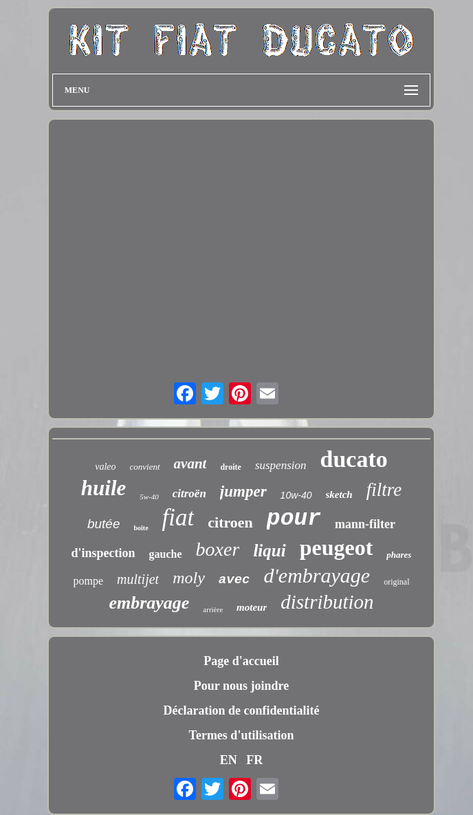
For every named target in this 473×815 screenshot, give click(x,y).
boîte (140, 528)
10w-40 (296, 495)
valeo (105, 466)
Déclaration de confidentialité (242, 710)
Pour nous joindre (241, 686)
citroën (189, 493)
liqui (269, 550)
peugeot (336, 547)
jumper (243, 491)
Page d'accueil (241, 661)
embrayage (149, 603)
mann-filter (365, 524)
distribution (326, 602)
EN (228, 760)
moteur (251, 607)
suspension (281, 465)
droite (230, 467)
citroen (230, 522)
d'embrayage (316, 575)
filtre (384, 489)
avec (234, 579)
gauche (165, 554)
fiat (178, 517)
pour (294, 519)
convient (145, 466)
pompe (89, 581)
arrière (213, 609)
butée (103, 524)
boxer (218, 549)
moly (189, 578)
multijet (138, 579)
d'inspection (103, 553)
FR (254, 760)
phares (398, 555)
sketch (339, 494)
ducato (354, 459)
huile (103, 488)
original (396, 582)
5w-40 (149, 496)
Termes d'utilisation (241, 735)
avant (190, 463)
